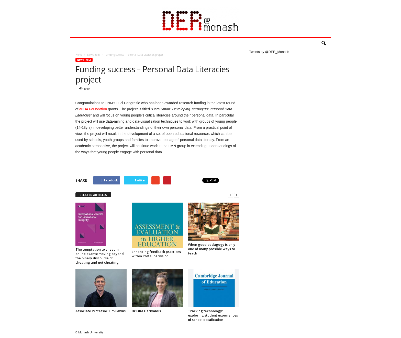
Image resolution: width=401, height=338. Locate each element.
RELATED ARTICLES (93, 195)
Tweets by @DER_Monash (269, 52)
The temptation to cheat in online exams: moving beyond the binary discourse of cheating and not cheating (99, 256)
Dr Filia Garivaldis (146, 311)
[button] (323, 43)
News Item (84, 60)
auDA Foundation (93, 109)
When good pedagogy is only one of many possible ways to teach (211, 248)
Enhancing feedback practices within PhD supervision (156, 253)
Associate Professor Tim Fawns (100, 311)
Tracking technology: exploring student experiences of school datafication (213, 315)
